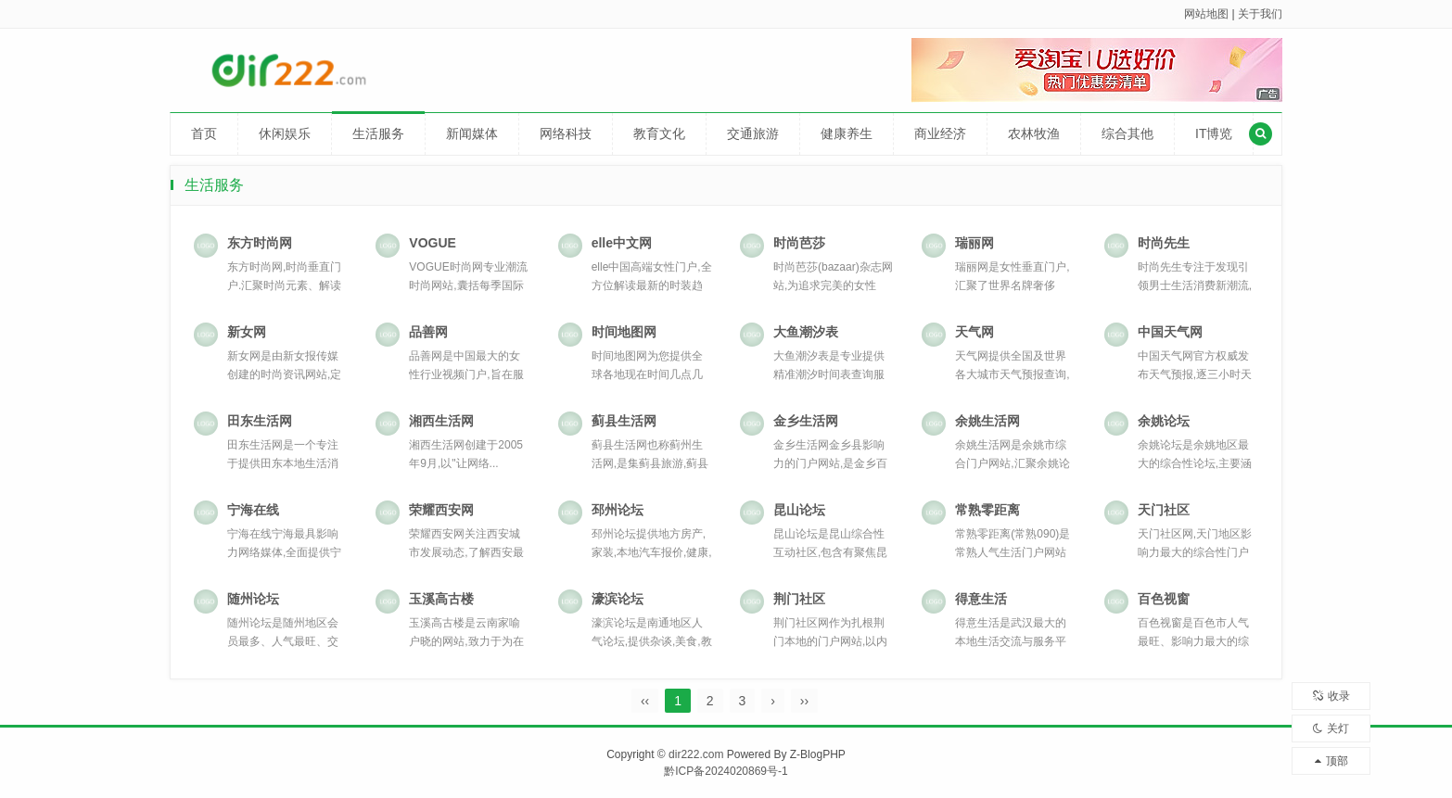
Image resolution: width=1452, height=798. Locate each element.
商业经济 (940, 133)
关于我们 (1260, 13)
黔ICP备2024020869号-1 (725, 771)
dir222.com (696, 754)
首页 (204, 133)
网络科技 (566, 133)
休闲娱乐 (285, 133)
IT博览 (1213, 133)
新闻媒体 (472, 133)
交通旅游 (753, 133)
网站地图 (1206, 13)
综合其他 (1127, 133)
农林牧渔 (1034, 133)
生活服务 (378, 133)
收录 (1331, 696)
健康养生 (846, 133)
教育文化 (659, 133)
